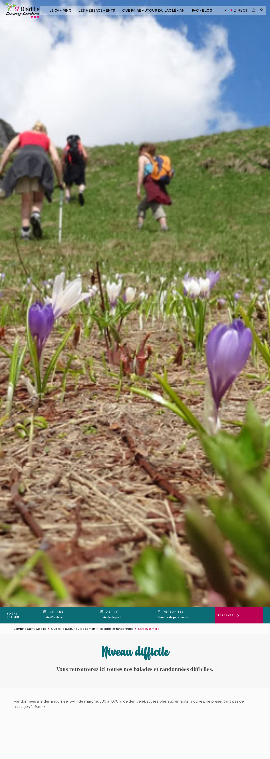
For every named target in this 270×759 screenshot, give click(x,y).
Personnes (171, 611)
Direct (243, 10)
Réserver (225, 615)
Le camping (61, 10)
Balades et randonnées (118, 629)
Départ (109, 611)
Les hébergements (98, 10)
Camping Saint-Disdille (30, 629)
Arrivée (53, 611)
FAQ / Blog (203, 10)
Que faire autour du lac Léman (155, 10)
